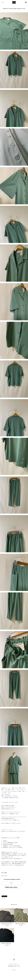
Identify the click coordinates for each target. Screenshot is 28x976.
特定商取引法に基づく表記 (14, 966)
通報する (3, 898)
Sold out (11, 883)
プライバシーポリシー (14, 964)
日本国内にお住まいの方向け (11, 887)
